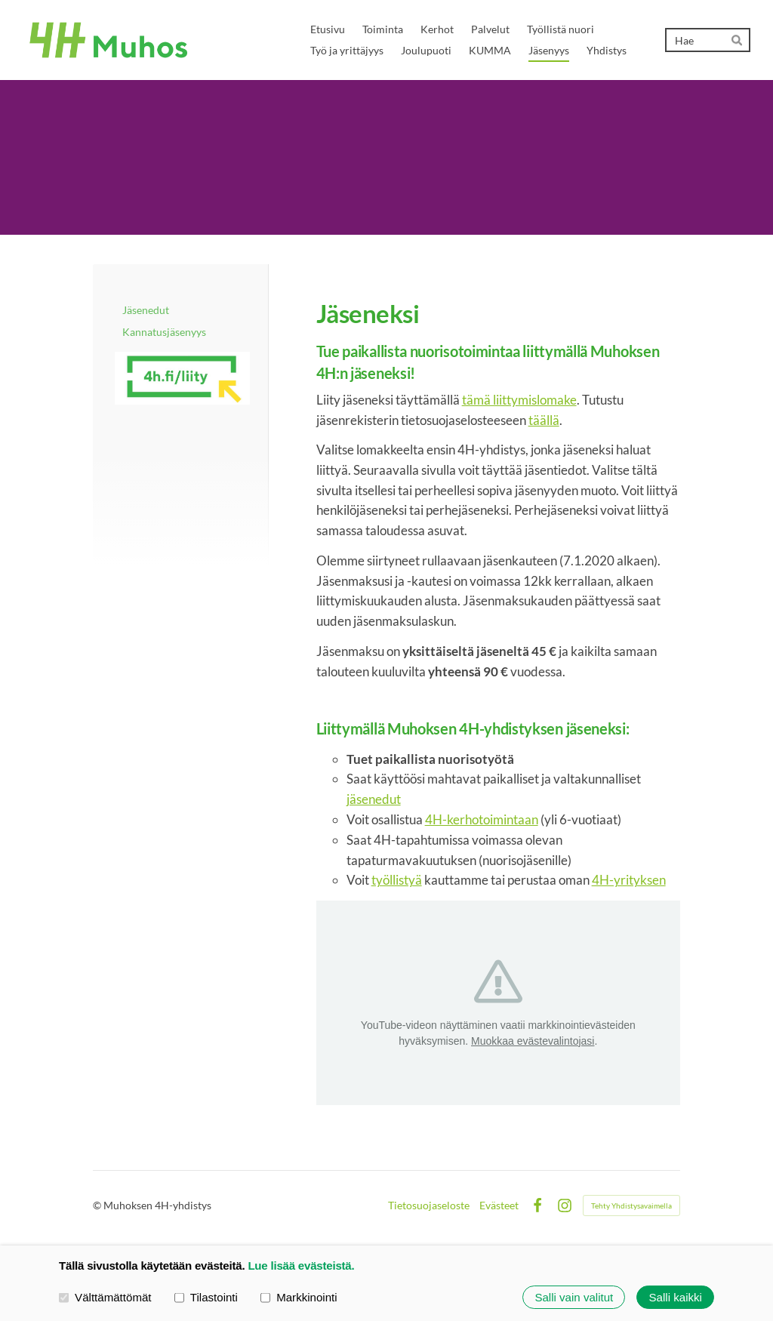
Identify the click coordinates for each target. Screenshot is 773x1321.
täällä (543, 420)
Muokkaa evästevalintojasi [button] (532, 1041)
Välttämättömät (105, 1296)
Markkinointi (298, 1296)
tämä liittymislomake (519, 400)
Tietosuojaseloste (429, 1205)
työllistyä (396, 880)
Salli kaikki (675, 1297)
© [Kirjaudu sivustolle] (98, 1205)
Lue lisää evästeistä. (301, 1265)
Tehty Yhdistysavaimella (631, 1205)
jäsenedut (373, 799)
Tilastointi (206, 1296)
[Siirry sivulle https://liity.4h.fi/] (182, 378)
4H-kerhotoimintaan (481, 819)
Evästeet (499, 1205)
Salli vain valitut (573, 1297)
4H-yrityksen (629, 880)
